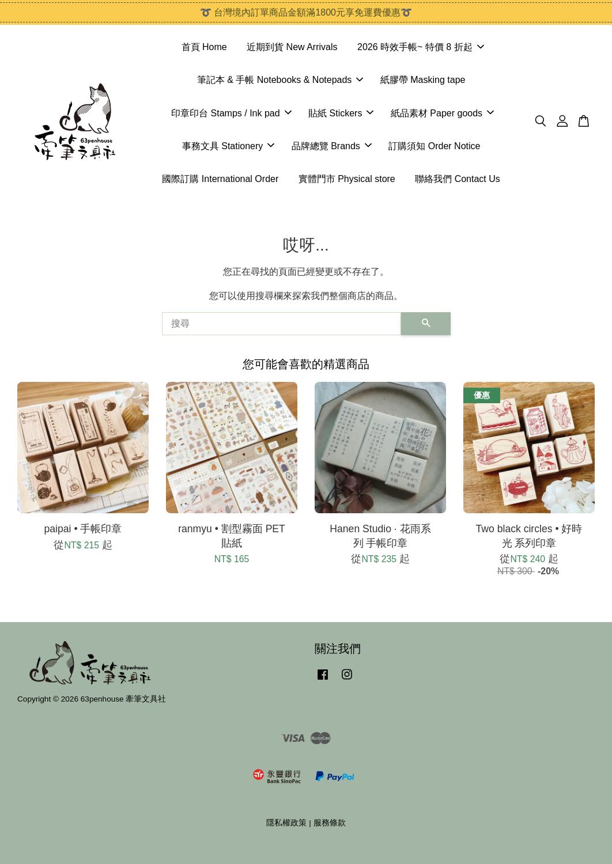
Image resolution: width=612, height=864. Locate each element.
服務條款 (329, 822)
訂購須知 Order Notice (434, 146)
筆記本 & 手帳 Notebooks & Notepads (280, 80)
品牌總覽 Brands (332, 146)
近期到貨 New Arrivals (292, 47)
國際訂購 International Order (220, 179)
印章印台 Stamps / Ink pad (231, 113)
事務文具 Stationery (228, 146)
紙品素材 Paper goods (442, 113)
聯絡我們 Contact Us (457, 179)
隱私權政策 (286, 822)
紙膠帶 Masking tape (423, 80)
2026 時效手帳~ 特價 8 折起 (420, 47)
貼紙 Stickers (340, 113)
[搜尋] (281, 323)
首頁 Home (204, 47)
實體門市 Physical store (347, 179)
